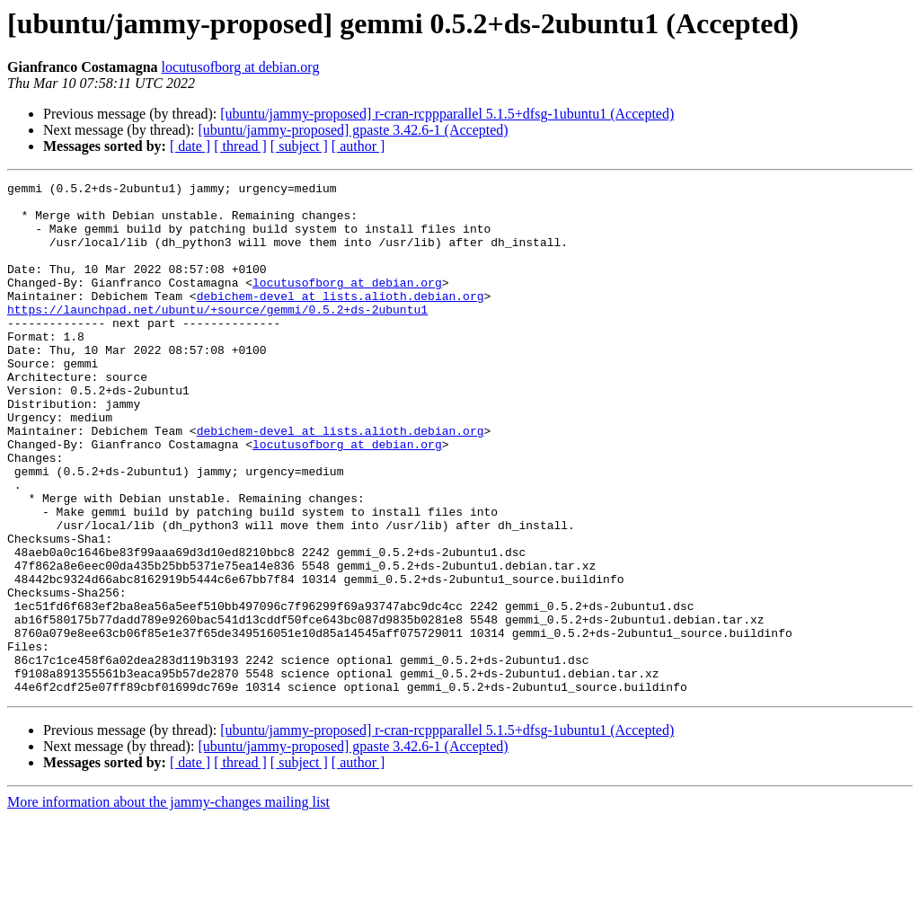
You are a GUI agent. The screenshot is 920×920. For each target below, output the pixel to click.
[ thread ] (240, 146)
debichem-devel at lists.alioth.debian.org (340, 320)
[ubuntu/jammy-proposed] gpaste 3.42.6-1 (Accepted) (353, 129)
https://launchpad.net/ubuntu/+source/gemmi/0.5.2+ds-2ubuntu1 (217, 336)
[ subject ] (299, 146)
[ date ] (190, 146)
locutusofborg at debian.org (241, 67)
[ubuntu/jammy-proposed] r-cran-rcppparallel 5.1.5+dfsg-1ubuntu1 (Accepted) (447, 113)
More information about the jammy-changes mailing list (168, 904)
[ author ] (358, 146)
